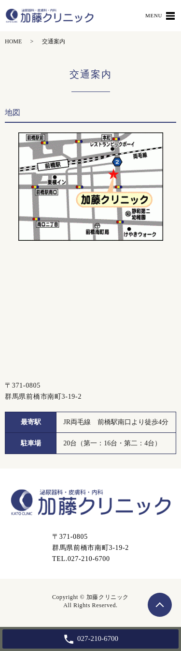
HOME (13, 41)
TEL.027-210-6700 (81, 558)
